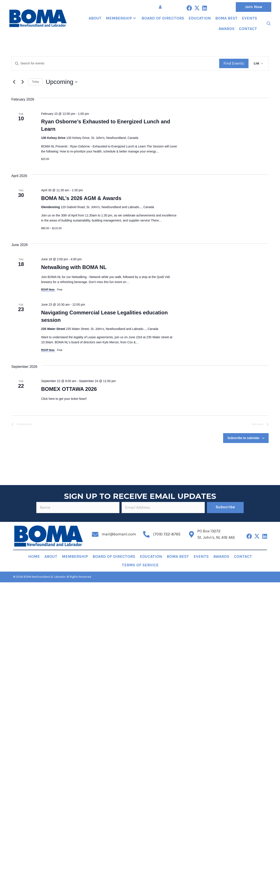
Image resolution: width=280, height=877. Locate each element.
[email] (163, 507)
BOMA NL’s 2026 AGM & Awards (81, 198)
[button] (189, 8)
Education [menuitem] (151, 556)
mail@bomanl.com (119, 534)
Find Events (234, 63)
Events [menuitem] (201, 556)
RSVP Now (48, 289)
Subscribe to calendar (243, 438)
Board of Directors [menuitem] (114, 556)
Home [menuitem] (34, 556)
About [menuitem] (50, 556)
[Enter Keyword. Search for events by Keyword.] (115, 63)
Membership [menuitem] (75, 556)
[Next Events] (22, 82)
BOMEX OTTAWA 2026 (69, 389)
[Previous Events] (14, 82)
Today (35, 81)
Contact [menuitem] (243, 556)
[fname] (77, 507)
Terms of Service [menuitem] (140, 565)
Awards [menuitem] (221, 556)
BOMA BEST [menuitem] (178, 556)
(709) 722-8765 (166, 534)
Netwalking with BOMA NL (74, 267)
